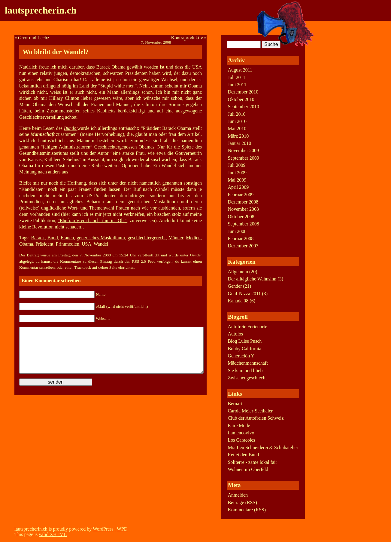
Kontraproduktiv (187, 37)
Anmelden (238, 495)
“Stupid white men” (117, 85)
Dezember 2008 (243, 201)
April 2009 (238, 187)
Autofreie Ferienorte (247, 326)
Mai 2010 (237, 128)
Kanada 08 (238, 300)
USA (86, 244)
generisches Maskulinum (101, 237)
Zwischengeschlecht (247, 377)
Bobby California (244, 348)
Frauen (67, 237)
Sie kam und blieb (245, 370)
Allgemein (238, 271)
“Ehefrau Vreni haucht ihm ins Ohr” (92, 220)
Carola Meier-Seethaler (250, 410)
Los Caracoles (241, 439)
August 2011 (240, 69)
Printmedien (67, 244)
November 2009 (243, 150)
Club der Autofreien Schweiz (255, 418)
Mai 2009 (237, 179)
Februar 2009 (240, 194)
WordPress (103, 528)
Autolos (235, 333)
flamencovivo (241, 432)
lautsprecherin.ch (41, 10)
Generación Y (241, 355)
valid (53, 534)
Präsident (44, 244)
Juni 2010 (237, 121)
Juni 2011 (237, 84)
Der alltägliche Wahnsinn (252, 278)
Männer (175, 237)
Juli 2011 (236, 77)
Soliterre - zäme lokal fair (252, 462)
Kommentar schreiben (37, 267)
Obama (26, 244)
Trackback (82, 267)
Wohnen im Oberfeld (248, 469)
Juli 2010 (236, 114)
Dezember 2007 (243, 245)
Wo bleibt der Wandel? (56, 52)
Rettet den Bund (243, 454)
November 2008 (243, 209)
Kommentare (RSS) (247, 509)
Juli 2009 (236, 165)
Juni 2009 (237, 172)
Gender (196, 255)
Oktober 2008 (241, 216)
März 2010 (238, 136)
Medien (193, 237)
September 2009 (243, 158)
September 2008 (243, 223)
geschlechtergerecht (147, 237)
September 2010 (243, 106)
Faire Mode (239, 425)
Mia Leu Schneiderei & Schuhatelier (263, 447)
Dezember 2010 (243, 91)
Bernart (235, 403)
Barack (38, 237)
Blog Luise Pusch (245, 341)
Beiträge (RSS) (242, 502)
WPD (122, 528)
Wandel (101, 244)
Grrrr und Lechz (33, 37)
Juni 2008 (237, 231)
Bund (52, 237)
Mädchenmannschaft (248, 363)
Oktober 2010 (241, 99)
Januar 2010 (239, 143)
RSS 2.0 (139, 261)
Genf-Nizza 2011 (244, 293)
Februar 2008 (240, 238)
